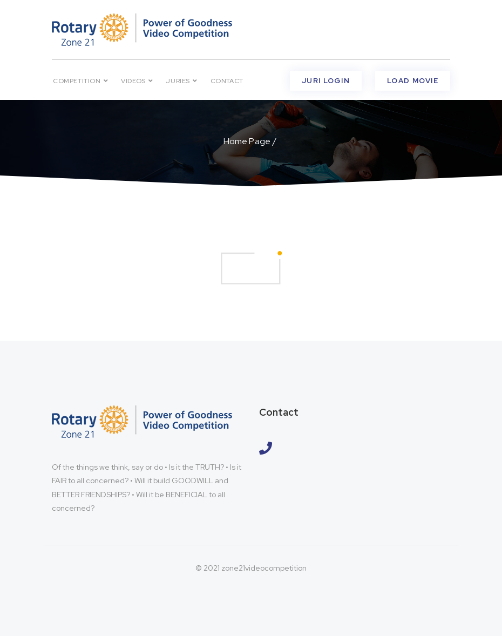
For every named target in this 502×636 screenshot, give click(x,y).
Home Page (246, 141)
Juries (181, 81)
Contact (227, 81)
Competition (80, 81)
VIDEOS (137, 81)
